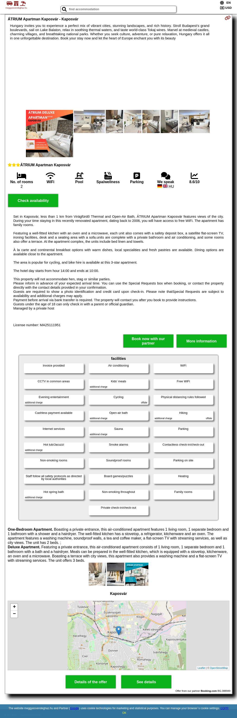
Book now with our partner (148, 341)
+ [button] (14, 607)
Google (74, 708)
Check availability (33, 201)
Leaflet (201, 668)
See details (146, 682)
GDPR (225, 708)
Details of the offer (91, 682)
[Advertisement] (118, 75)
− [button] (14, 614)
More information (201, 341)
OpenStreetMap (219, 668)
